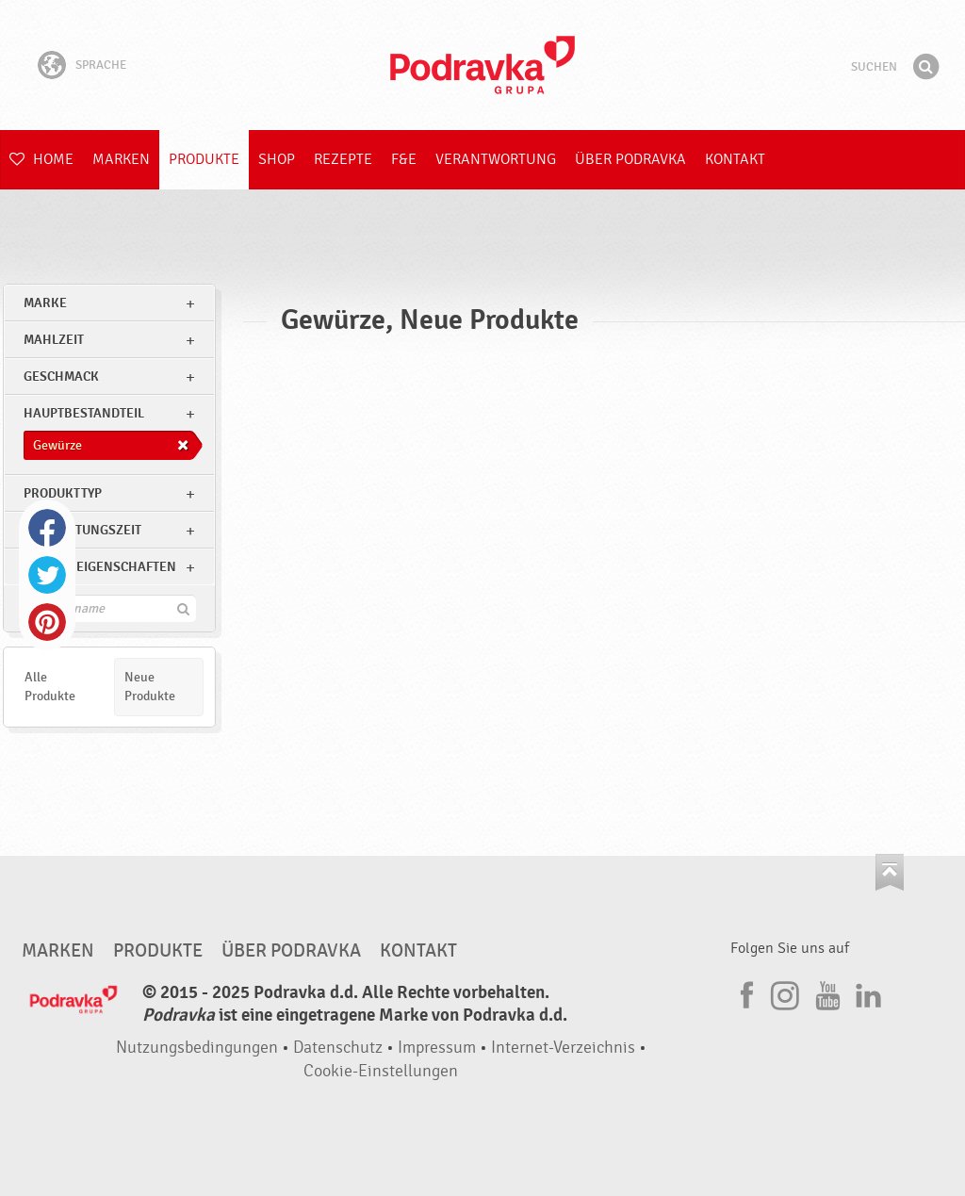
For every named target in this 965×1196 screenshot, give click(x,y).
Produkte (204, 159)
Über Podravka (630, 159)
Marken (121, 159)
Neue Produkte (149, 686)
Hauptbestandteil (84, 413)
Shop (276, 159)
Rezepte (343, 159)
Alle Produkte (50, 686)
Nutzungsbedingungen (197, 1047)
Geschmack (61, 377)
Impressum (437, 1047)
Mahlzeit (54, 340)
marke (45, 303)
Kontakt (735, 159)
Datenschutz (338, 1047)
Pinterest (47, 622)
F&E (404, 159)
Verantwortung (495, 159)
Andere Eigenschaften (100, 567)
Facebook (47, 528)
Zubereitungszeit (82, 530)
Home (41, 159)
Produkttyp (63, 493)
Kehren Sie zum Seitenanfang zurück (889, 872)
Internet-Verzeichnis (563, 1047)
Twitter (47, 575)
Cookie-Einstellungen (380, 1071)
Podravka (482, 65)
